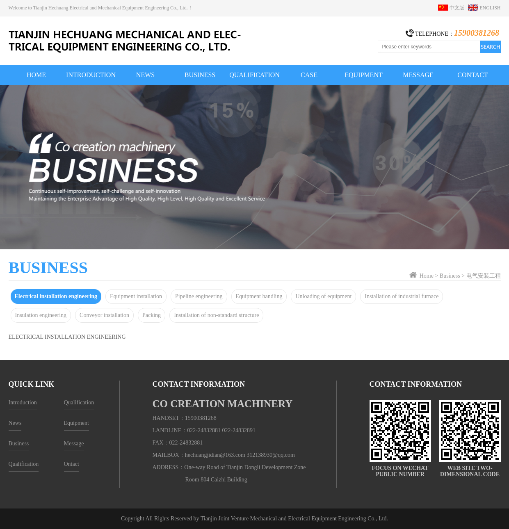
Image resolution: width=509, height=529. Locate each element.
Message (74, 443)
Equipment (76, 423)
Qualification (24, 464)
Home (427, 276)
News (15, 423)
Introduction (23, 402)
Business (450, 276)
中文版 (453, 8)
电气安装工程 (483, 276)
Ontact (71, 464)
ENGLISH (484, 8)
